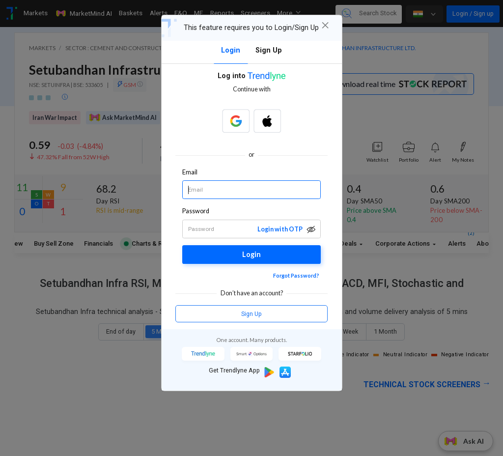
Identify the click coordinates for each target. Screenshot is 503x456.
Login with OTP (280, 229)
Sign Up (251, 313)
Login (251, 254)
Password (196, 211)
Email (189, 172)
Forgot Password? (296, 275)
